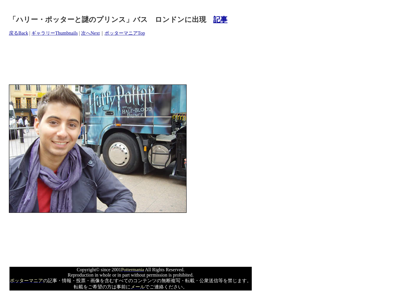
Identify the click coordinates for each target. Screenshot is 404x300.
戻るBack (18, 33)
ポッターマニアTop (125, 33)
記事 (220, 19)
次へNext (90, 33)
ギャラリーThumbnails (54, 33)
